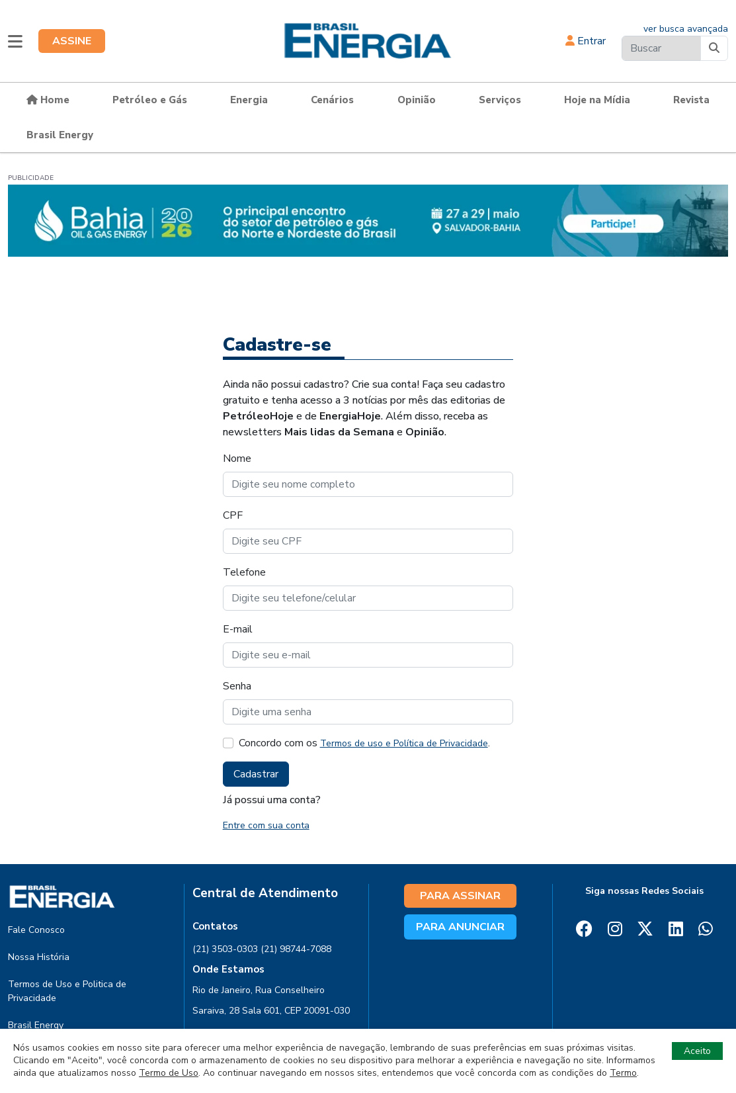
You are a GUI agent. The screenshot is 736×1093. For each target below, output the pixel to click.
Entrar (585, 41)
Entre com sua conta (266, 825)
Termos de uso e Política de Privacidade (404, 743)
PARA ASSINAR (460, 896)
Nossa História (38, 957)
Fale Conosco (36, 930)
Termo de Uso (168, 1073)
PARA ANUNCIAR (460, 927)
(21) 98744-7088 (296, 949)
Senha (237, 686)
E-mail (238, 629)
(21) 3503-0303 (225, 949)
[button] (15, 41)
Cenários (332, 100)
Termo (623, 1073)
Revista (691, 100)
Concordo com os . (364, 743)
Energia (249, 100)
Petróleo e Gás (149, 100)
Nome (237, 458)
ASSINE (71, 41)
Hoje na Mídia (597, 100)
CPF (233, 515)
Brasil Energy (59, 135)
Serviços (500, 100)
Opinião (416, 100)
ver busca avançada (685, 28)
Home (47, 100)
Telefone (244, 572)
